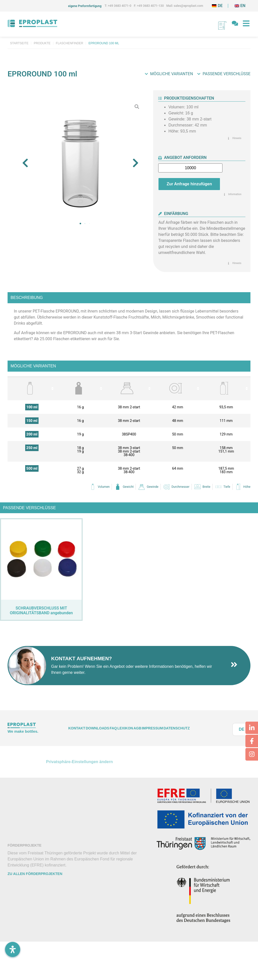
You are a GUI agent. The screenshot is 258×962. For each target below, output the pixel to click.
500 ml (32, 468)
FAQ (113, 728)
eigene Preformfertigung (85, 6)
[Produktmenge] (190, 167)
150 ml (32, 421)
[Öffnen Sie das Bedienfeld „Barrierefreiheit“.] (12, 949)
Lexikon (125, 728)
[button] (25, 163)
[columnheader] (32, 388)
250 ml (32, 448)
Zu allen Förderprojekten (35, 874)
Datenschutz (177, 728)
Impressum (152, 728)
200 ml (32, 434)
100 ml (32, 407)
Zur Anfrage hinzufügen (189, 184)
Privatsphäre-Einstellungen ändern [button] (79, 762)
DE (241, 729)
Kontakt (76, 728)
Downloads (97, 728)
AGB (137, 728)
